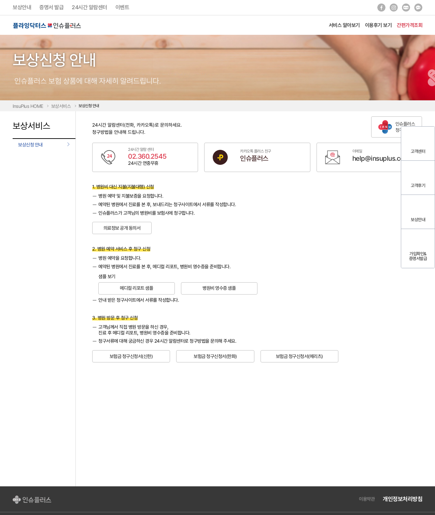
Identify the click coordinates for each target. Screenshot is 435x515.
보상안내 (22, 7)
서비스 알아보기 (344, 25)
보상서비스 (61, 106)
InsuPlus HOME (28, 106)
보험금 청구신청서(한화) (215, 356)
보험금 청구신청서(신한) (131, 356)
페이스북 (381, 7)
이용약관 (367, 499)
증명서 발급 (51, 7)
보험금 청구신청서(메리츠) (299, 356)
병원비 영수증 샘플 (219, 288)
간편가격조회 (409, 25)
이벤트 (122, 7)
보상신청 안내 (30, 144)
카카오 (418, 7)
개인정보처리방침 (402, 499)
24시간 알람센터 (89, 7)
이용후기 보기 (378, 25)
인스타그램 (394, 7)
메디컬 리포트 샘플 (136, 288)
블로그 (406, 7)
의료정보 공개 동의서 (122, 228)
